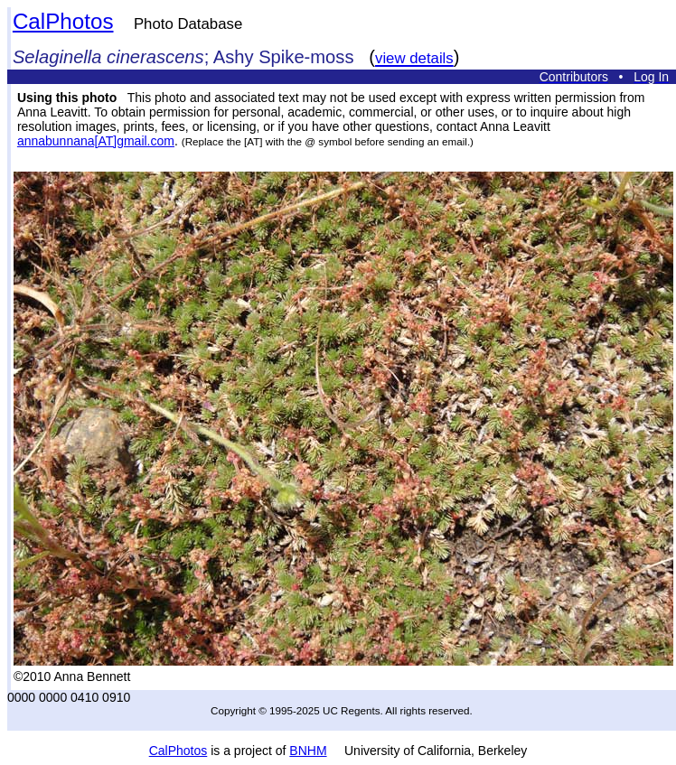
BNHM (307, 750)
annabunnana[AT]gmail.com (95, 141)
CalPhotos (63, 21)
